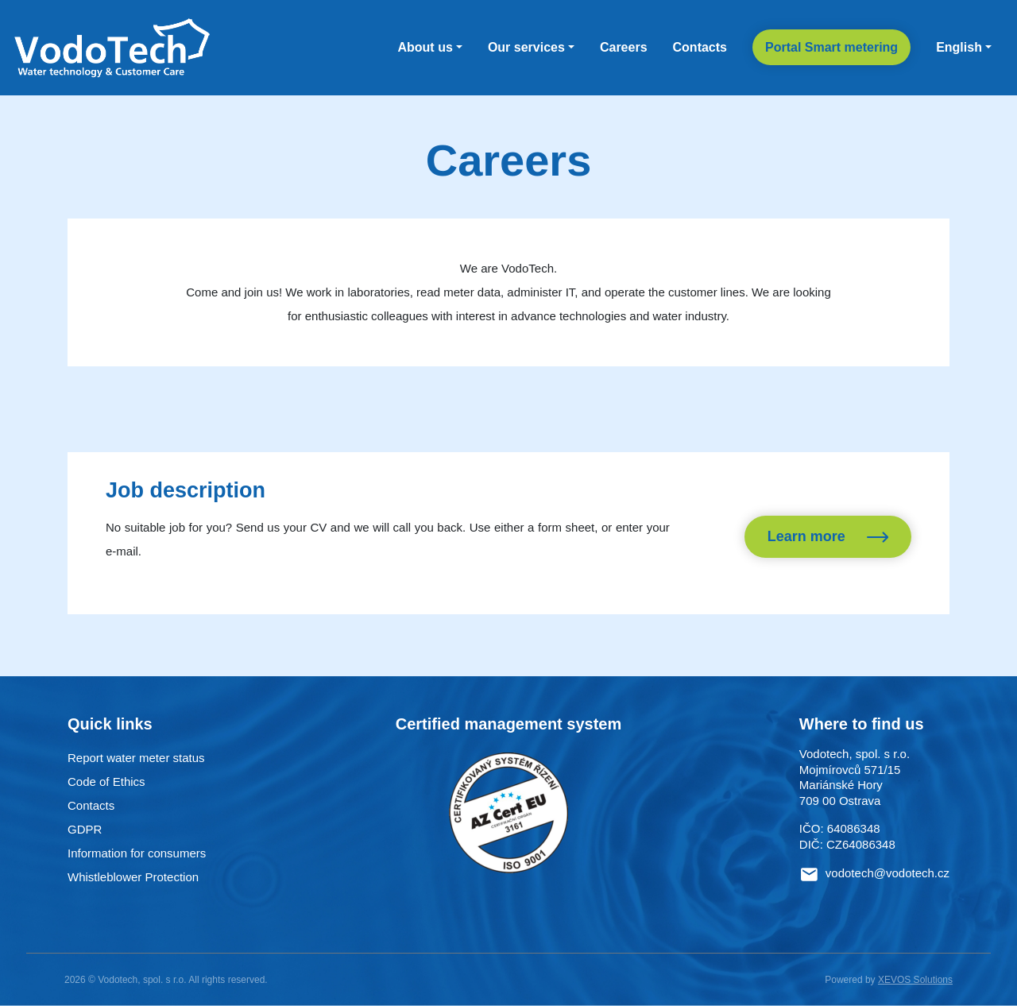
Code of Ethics (106, 781)
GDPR (85, 829)
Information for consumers (137, 853)
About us (424, 47)
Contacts (700, 47)
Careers (624, 47)
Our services (526, 47)
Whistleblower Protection (133, 877)
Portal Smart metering (831, 47)
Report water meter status (136, 757)
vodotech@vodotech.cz (887, 873)
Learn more (828, 536)
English (959, 47)
